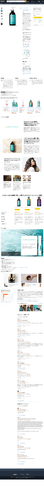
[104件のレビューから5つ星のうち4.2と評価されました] (31, 285)
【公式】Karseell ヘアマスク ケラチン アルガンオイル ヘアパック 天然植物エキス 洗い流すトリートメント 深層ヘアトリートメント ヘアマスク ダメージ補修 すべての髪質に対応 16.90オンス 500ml (31, 284)
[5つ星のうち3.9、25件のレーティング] (37, 111)
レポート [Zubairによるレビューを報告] (18, 432)
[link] (7, 108)
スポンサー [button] (2, 272)
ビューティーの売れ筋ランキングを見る (21, 267)
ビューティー (2, 5)
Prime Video (32, 3)
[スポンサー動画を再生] (11, 278)
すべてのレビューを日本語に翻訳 (22, 405)
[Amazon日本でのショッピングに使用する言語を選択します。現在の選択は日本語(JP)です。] (28, 1)
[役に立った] (19, 326)
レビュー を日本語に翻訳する (21, 415)
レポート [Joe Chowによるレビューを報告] (18, 441)
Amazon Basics (28, 3)
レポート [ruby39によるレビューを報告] (24, 336)
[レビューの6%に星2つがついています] (7, 298)
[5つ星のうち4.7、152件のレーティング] (13, 112)
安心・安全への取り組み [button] (26, 47)
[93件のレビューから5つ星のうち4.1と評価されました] (14, 285)
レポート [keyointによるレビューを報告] (24, 359)
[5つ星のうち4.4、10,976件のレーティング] (30, 112)
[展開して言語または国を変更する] (25, 474)
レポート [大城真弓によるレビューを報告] (24, 377)
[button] (2, 3)
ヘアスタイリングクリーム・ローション (7, 268)
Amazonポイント (11, 3)
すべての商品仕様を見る (26, 66)
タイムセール (37, 3)
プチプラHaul (6, 3)
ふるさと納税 (19, 3)
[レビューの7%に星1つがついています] (7, 300)
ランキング (23, 3)
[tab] (19, 300)
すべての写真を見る (40, 303)
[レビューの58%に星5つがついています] (7, 294)
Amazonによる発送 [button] (24, 47)
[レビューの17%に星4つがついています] (7, 295)
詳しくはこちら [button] (25, 35)
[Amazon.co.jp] (3, 1)
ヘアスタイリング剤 (15, 5)
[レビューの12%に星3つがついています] (7, 297)
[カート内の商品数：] (42, 1)
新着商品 (41, 3)
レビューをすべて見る (20, 400)
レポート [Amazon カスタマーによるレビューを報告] (24, 348)
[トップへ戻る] (22, 470)
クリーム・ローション (21, 5)
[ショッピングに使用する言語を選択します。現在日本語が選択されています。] (23, 474)
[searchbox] (17, 1)
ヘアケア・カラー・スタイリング (8, 5)
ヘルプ (15, 3)
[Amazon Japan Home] (15, 475)
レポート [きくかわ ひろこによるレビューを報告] (24, 367)
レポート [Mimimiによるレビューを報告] (24, 326)
